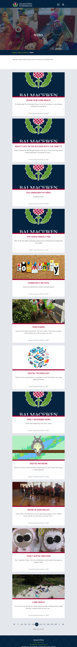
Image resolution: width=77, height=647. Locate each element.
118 (48, 603)
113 (29, 603)
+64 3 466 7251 (39, 621)
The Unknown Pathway (38, 187)
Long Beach (38, 580)
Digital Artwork (38, 447)
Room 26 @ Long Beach (38, 98)
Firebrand (36, 642)
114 (33, 603)
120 (55, 603)
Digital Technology (38, 360)
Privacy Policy (32, 637)
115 (37, 603)
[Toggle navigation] (58, 5)
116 (40, 603)
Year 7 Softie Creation (38, 536)
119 (52, 603)
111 (22, 603)
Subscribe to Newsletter (43, 630)
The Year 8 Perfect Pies (39, 229)
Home (14, 52)
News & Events (23, 52)
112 (25, 603)
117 (44, 603)
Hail (49, 642)
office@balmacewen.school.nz (38, 623)
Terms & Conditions (43, 637)
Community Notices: (38, 274)
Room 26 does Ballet (38, 492)
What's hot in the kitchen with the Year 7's (38, 142)
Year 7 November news (38, 405)
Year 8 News (38, 316)
